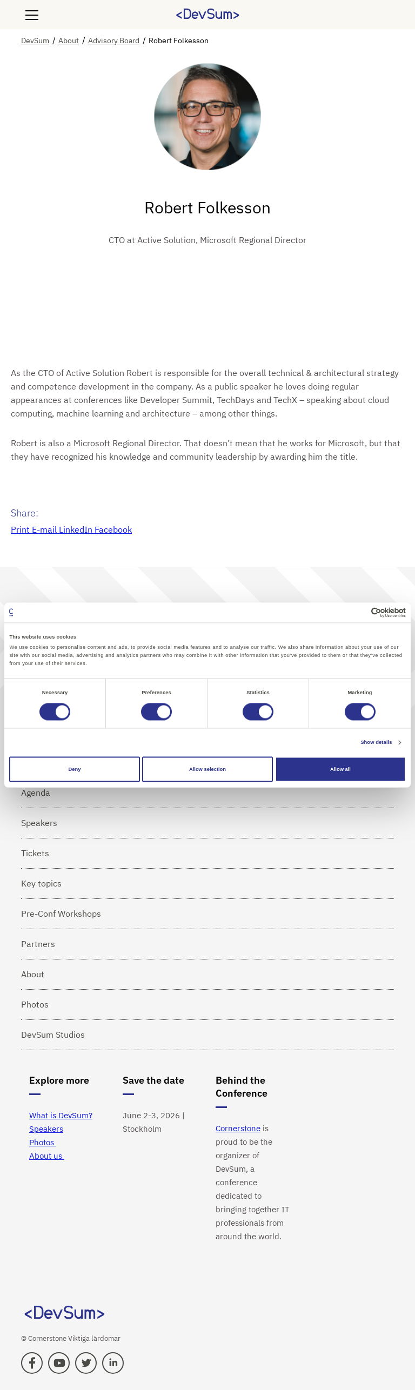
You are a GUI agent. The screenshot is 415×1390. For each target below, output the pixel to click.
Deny (75, 769)
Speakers (39, 822)
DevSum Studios (53, 1034)
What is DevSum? (60, 1115)
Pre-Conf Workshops (61, 913)
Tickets (35, 853)
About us (46, 1156)
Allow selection (207, 769)
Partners (38, 943)
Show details (376, 743)
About (32, 974)
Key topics (41, 883)
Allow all (340, 769)
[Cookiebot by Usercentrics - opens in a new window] (358, 612)
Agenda (35, 792)
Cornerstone (238, 1128)
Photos (35, 1004)
